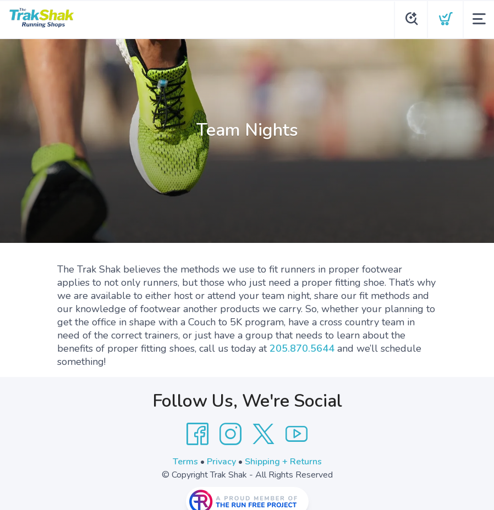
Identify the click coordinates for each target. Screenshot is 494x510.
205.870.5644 (302, 348)
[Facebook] (197, 434)
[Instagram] (230, 434)
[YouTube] (296, 434)
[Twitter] (263, 434)
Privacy (221, 462)
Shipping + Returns (283, 462)
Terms (185, 462)
